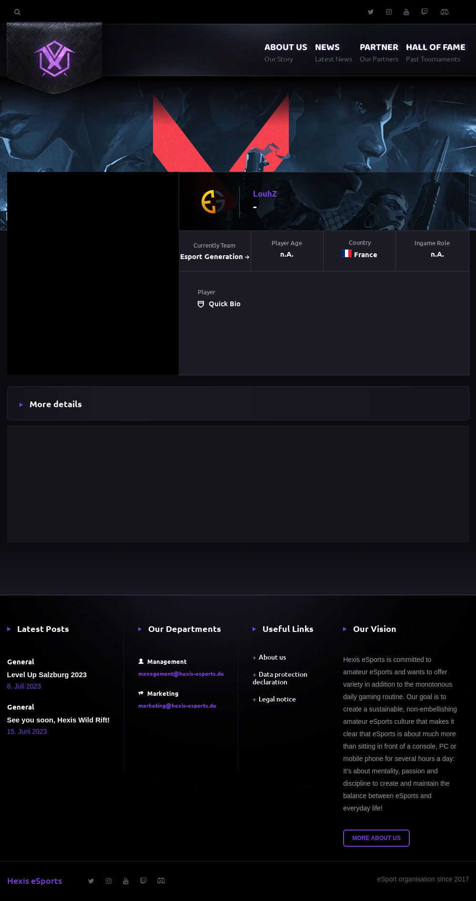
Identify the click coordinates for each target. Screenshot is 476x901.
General (20, 661)
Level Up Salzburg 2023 (47, 675)
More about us (376, 838)
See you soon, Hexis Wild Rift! (58, 720)
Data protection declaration (280, 678)
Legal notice (277, 698)
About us (272, 656)
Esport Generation (214, 256)
